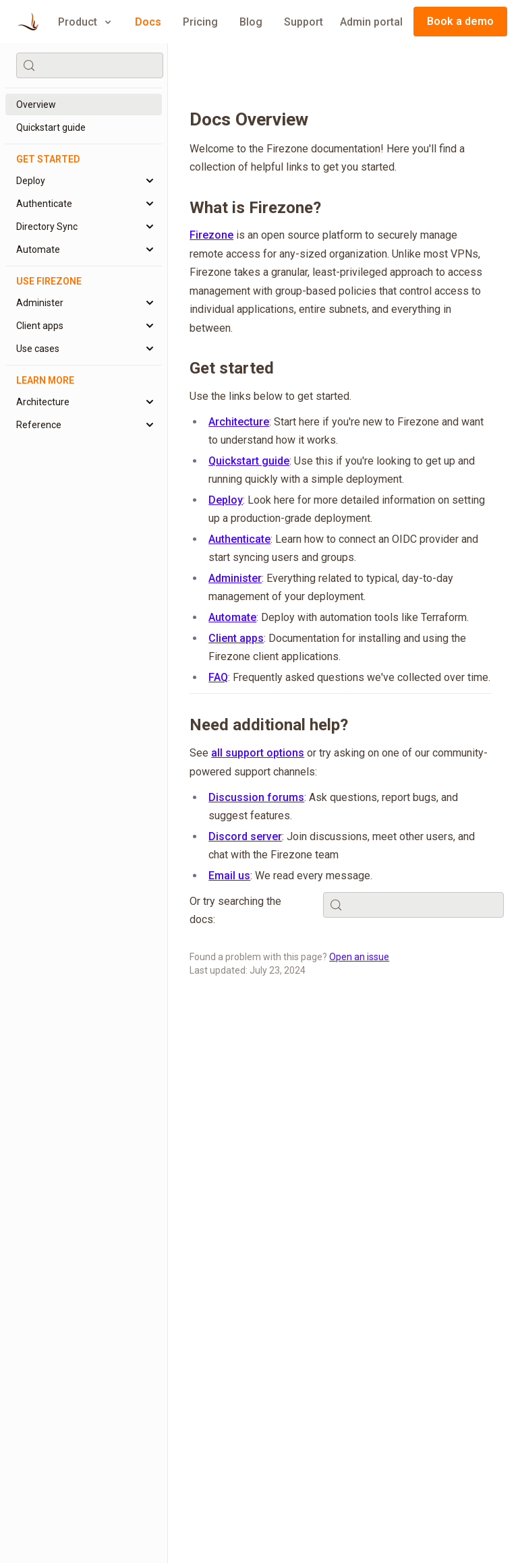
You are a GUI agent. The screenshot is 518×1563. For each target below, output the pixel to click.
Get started (232, 368)
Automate (232, 617)
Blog (250, 22)
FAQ (218, 677)
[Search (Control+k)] (89, 65)
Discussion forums (256, 797)
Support (303, 22)
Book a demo (460, 21)
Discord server (245, 836)
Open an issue (359, 956)
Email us (229, 875)
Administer (235, 578)
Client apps (236, 638)
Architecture (238, 421)
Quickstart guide (248, 460)
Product (85, 22)
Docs (148, 22)
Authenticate (239, 539)
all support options (257, 752)
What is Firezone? (255, 207)
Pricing (200, 22)
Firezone (211, 235)
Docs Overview (249, 119)
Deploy (225, 500)
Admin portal (371, 22)
